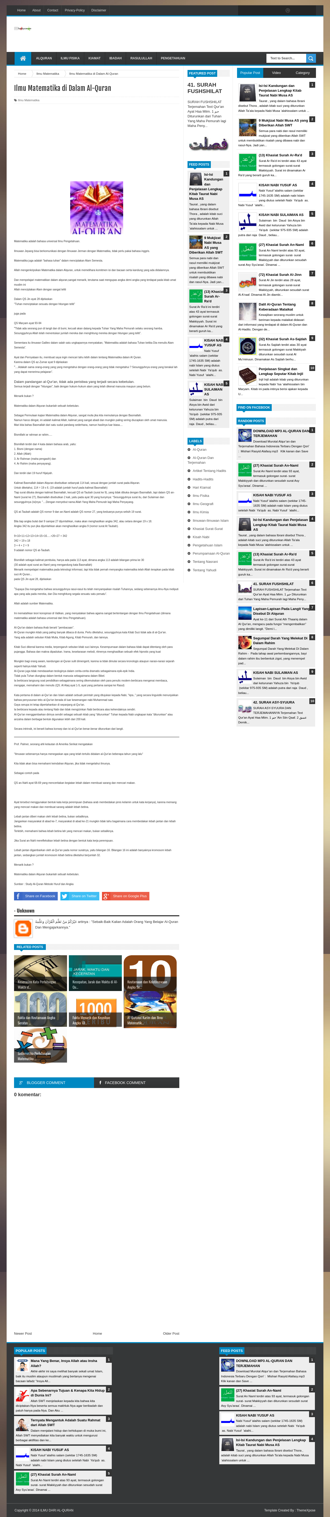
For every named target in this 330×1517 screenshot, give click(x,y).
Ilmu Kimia (201, 512)
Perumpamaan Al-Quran (211, 553)
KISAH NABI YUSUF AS (272, 495)
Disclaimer (98, 10)
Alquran (44, 58)
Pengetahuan (173, 58)
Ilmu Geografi (203, 504)
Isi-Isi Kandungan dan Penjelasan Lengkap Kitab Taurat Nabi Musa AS (280, 524)
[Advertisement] (219, 34)
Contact (52, 10)
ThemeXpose (306, 1510)
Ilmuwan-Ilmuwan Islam (211, 521)
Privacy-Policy (75, 10)
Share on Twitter (78, 896)
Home (21, 10)
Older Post (171, 1333)
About (36, 10)
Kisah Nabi (201, 537)
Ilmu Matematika (28, 100)
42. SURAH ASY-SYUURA (274, 702)
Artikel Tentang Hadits (209, 471)
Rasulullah (141, 58)
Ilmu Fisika (70, 58)
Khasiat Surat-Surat (208, 529)
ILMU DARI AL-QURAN (56, 1510)
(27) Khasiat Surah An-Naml (275, 465)
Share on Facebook (34, 896)
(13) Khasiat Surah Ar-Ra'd (214, 296)
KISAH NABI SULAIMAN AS (214, 389)
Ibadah (115, 58)
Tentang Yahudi (204, 570)
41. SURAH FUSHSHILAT (205, 88)
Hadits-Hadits (203, 479)
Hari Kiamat (202, 487)
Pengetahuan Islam (207, 545)
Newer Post (23, 1333)
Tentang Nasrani (205, 562)
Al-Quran (200, 450)
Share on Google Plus (124, 896)
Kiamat (94, 58)
